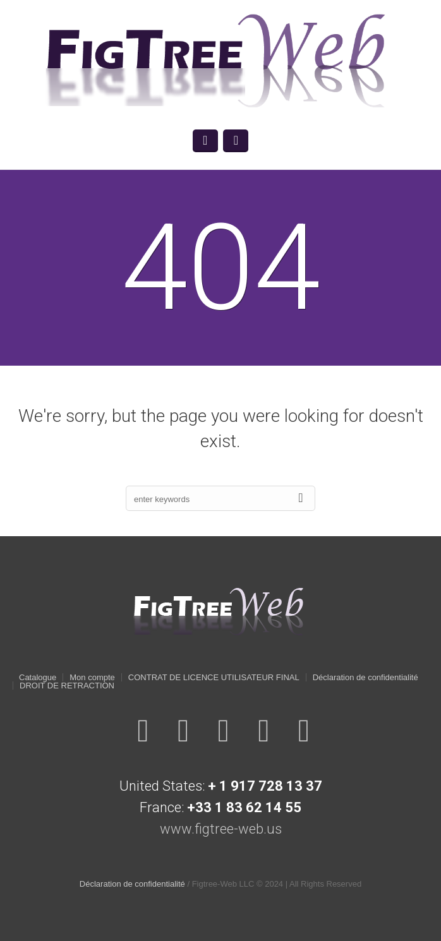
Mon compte (92, 677)
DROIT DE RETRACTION (67, 685)
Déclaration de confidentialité (365, 677)
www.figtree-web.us (221, 829)
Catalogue (37, 677)
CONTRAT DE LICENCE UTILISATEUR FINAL (213, 677)
